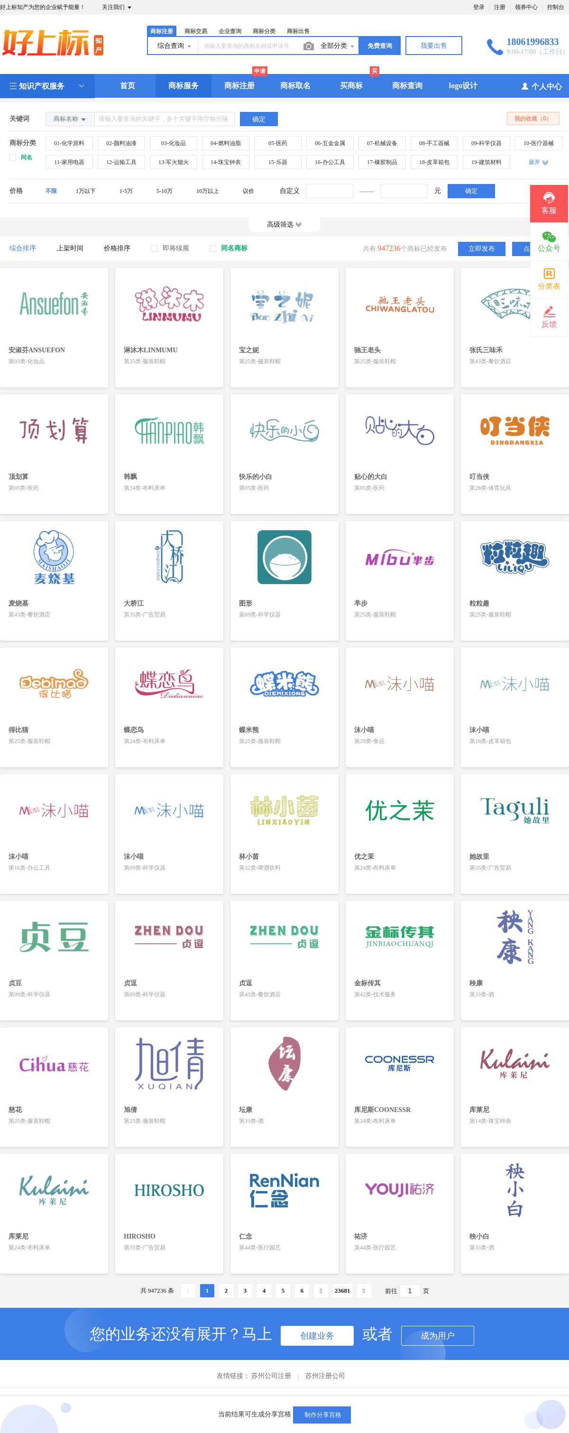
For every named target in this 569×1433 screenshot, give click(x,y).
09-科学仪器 (486, 143)
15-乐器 (277, 162)
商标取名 (295, 86)
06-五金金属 (330, 143)
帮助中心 (143, 1385)
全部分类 (338, 46)
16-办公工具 (330, 162)
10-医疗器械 (538, 143)
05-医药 (277, 143)
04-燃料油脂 (226, 143)
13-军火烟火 (173, 162)
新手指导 (266, 1385)
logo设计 (463, 86)
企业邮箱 (347, 1385)
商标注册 (161, 31)
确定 (471, 190)
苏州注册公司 (325, 1360)
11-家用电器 (69, 162)
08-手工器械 (434, 143)
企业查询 (230, 31)
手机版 (385, 1385)
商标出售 (298, 31)
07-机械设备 (382, 143)
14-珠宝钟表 (226, 162)
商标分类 (264, 31)
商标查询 (407, 86)
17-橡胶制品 (382, 162)
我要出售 (434, 45)
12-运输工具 (121, 162)
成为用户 (438, 1320)
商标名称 (70, 119)
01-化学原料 (69, 143)
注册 (499, 7)
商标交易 (195, 31)
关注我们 (117, 7)
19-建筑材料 (486, 162)
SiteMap (461, 1385)
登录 (479, 7)
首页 (127, 86)
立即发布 (481, 248)
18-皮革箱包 (434, 162)
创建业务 (317, 1320)
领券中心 (526, 7)
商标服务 (183, 86)
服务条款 (184, 1385)
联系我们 (422, 1385)
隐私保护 (307, 1385)
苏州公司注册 (271, 1360)
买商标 (351, 86)
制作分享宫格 (322, 1414)
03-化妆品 (173, 143)
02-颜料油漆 (121, 143)
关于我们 (225, 1385)
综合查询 (175, 46)
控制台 (555, 7)
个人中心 (541, 86)
